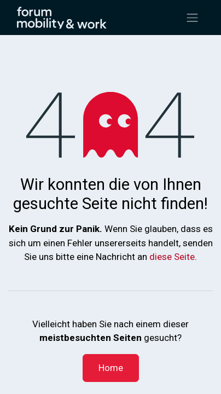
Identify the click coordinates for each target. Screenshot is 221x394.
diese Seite (172, 256)
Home (110, 367)
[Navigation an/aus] (193, 17)
